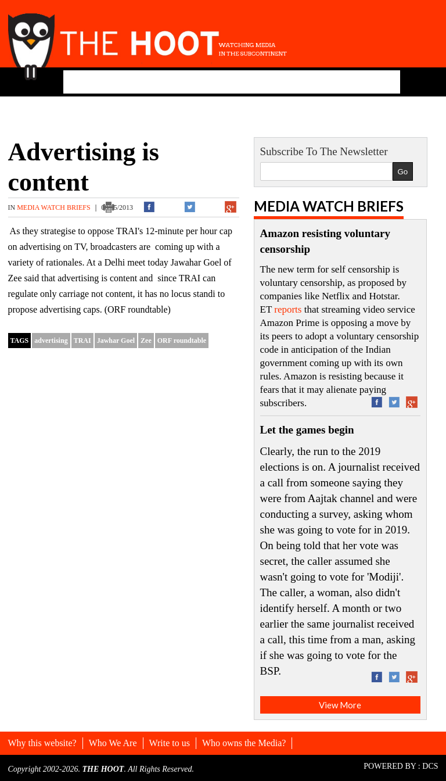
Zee (146, 340)
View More (340, 705)
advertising (50, 340)
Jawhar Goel (116, 340)
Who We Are (113, 743)
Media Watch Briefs (54, 207)
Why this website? (42, 743)
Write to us (169, 743)
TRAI (82, 340)
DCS (430, 766)
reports (287, 309)
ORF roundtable (181, 340)
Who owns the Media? (244, 743)
